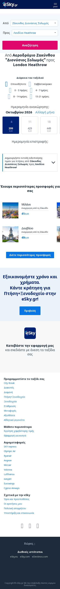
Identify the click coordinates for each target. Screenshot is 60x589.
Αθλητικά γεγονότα (14, 419)
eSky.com (25, 556)
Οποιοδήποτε (18, 84)
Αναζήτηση (30, 45)
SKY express (10, 446)
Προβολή (30, 310)
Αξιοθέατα (9, 415)
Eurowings (9, 483)
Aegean (8, 460)
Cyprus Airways (12, 488)
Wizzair (7, 465)
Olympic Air (10, 451)
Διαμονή (8, 392)
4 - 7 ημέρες (42, 90)
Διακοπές (9, 387)
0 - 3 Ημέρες (21, 90)
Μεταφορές (10, 410)
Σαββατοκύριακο (43, 84)
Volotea (8, 469)
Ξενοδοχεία (10, 401)
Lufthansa (9, 474)
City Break (9, 382)
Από (6, 23)
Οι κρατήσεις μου (13, 503)
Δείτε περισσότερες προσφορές (30, 255)
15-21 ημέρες (42, 96)
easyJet (8, 478)
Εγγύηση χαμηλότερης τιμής (19, 430)
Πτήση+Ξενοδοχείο (14, 396)
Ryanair (8, 455)
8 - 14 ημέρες (20, 96)
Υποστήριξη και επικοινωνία (19, 512)
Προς (6, 33)
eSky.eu (14, 556)
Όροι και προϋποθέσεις (16, 499)
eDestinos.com (40, 556)
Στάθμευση (10, 406)
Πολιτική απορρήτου (15, 508)
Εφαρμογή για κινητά (15, 435)
